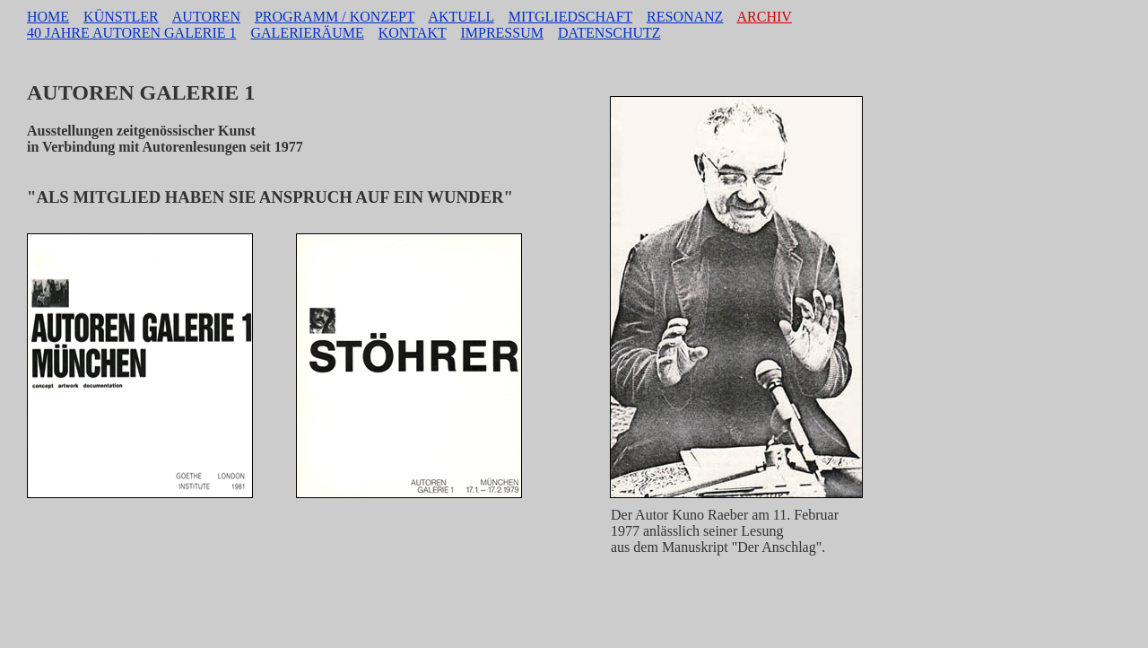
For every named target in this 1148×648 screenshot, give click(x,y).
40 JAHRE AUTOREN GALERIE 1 (131, 32)
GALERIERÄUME (306, 32)
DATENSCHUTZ (609, 32)
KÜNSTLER (121, 16)
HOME (48, 16)
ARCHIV (764, 16)
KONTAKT (412, 32)
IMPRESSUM (501, 32)
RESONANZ (685, 16)
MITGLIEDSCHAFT (570, 16)
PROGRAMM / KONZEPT (334, 16)
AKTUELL (460, 16)
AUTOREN (206, 16)
